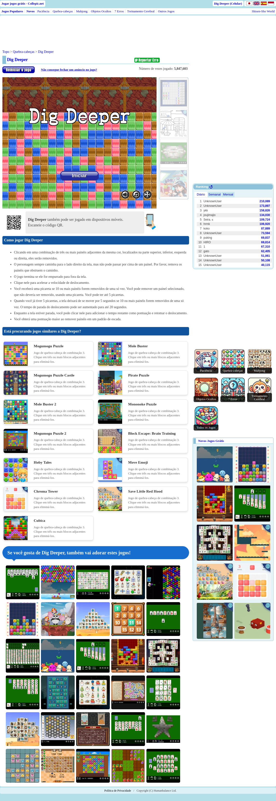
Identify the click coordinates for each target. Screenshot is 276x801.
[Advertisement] (94, 29)
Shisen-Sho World (263, 11)
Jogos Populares (12, 11)
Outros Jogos (166, 11)
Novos (30, 11)
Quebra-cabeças (63, 11)
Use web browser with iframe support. (233, 229)
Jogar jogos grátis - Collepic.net (22, 3)
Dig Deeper (46, 52)
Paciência (43, 11)
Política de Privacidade (117, 790)
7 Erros (119, 11)
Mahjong (81, 11)
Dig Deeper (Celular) (228, 3)
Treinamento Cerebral (141, 11)
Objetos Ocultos (101, 11)
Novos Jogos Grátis (211, 441)
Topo (5, 52)
